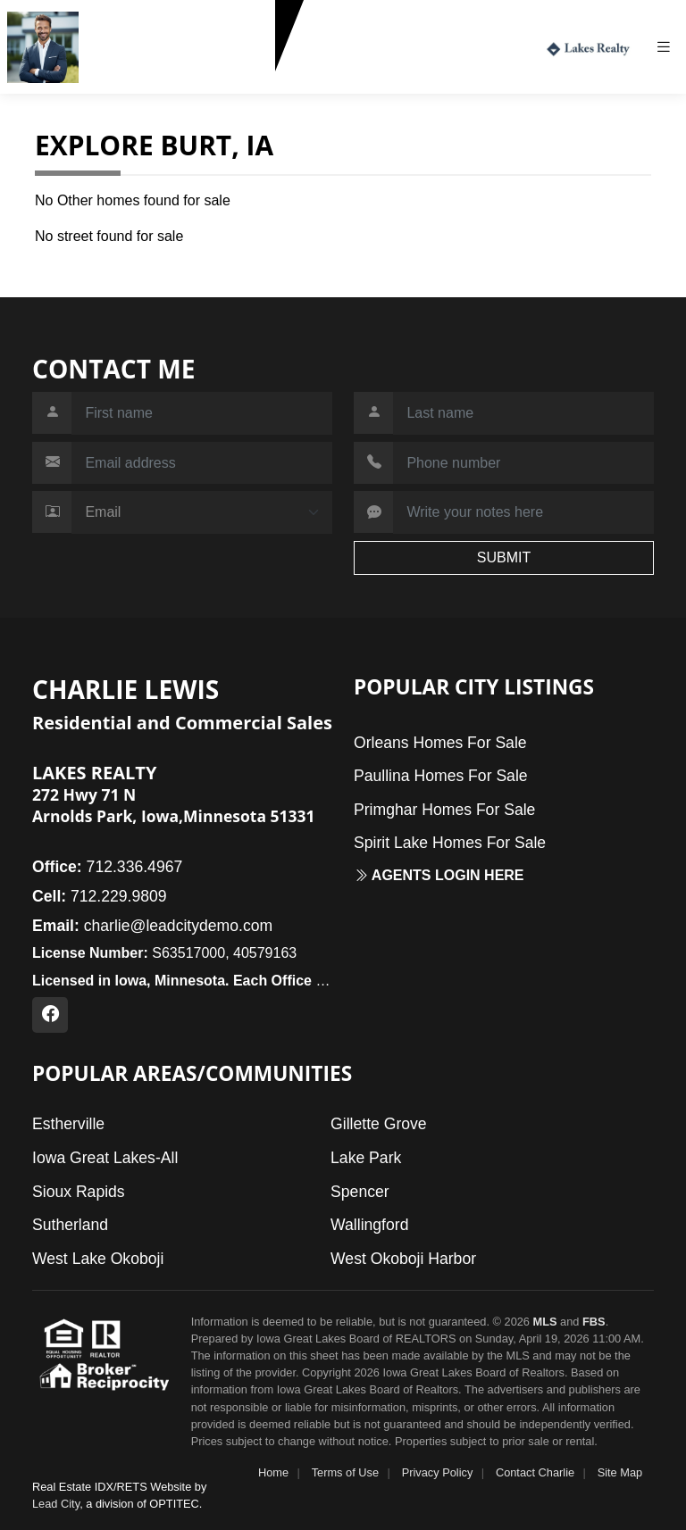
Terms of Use (345, 1472)
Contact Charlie (535, 1472)
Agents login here (439, 875)
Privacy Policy (437, 1472)
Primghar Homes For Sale (444, 810)
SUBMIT (504, 557)
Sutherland (70, 1225)
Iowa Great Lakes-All (105, 1158)
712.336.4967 (107, 867)
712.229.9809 (130, 79)
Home (273, 1472)
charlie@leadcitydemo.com (152, 926)
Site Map (620, 1472)
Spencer (359, 1192)
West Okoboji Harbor (403, 1259)
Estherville (68, 1124)
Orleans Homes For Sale (440, 743)
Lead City (55, 1503)
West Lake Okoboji (97, 1259)
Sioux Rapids (78, 1192)
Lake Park (365, 1158)
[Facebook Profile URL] (50, 1015)
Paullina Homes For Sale (441, 776)
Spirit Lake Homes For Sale (450, 843)
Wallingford (369, 1225)
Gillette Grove (378, 1124)
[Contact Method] (201, 512)
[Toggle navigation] (670, 46)
